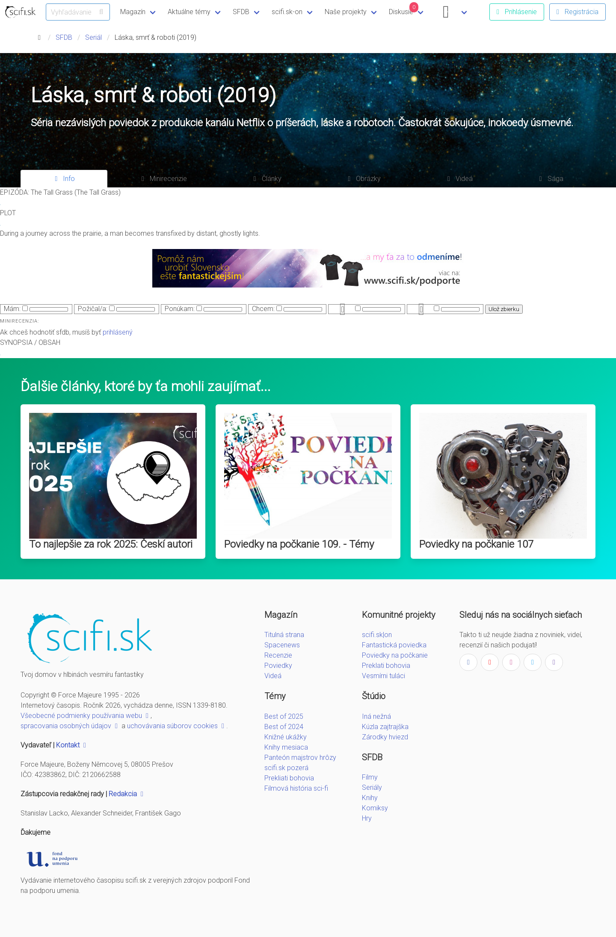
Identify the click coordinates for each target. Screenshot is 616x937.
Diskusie (404, 9)
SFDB (241, 12)
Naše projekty (346, 12)
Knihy (370, 798)
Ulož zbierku (504, 309)
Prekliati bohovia (289, 778)
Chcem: (263, 309)
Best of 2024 (283, 727)
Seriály (372, 787)
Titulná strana (284, 635)
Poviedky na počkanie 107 (476, 544)
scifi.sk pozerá (286, 768)
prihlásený (118, 332)
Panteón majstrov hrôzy (300, 757)
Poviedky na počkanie (395, 655)
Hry (367, 818)
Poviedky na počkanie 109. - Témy (299, 544)
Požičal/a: (92, 309)
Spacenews (282, 645)
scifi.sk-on (287, 12)
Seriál (93, 37)
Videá (272, 676)
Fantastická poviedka (394, 645)
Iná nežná (376, 716)
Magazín (132, 12)
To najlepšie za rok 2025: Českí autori (110, 544)
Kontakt (72, 745)
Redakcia (127, 794)
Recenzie (278, 655)
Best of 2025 (283, 716)
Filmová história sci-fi (296, 788)
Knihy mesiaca (286, 747)
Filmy (370, 777)
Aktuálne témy (189, 12)
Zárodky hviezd (385, 737)
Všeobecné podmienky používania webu (86, 716)
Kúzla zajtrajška (385, 727)
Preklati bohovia (386, 665)
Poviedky (278, 665)
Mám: (12, 309)
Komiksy (375, 808)
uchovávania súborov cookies (176, 726)
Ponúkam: (180, 309)
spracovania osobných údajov (70, 726)
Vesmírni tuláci (383, 676)
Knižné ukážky (285, 737)
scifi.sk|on (377, 635)
